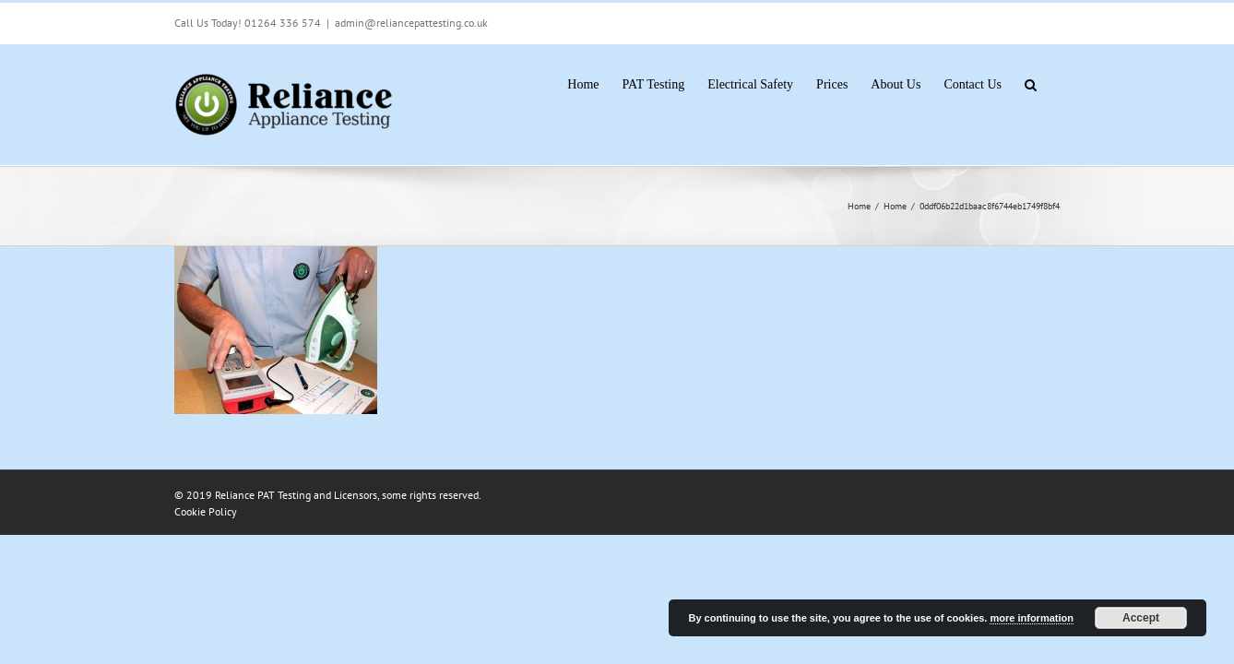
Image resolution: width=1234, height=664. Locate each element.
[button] (1054, 83)
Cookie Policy (205, 511)
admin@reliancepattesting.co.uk (411, 23)
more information (1031, 617)
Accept (1140, 617)
